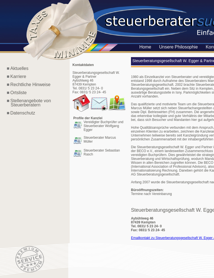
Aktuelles (19, 68)
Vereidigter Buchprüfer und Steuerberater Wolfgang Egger (103, 126)
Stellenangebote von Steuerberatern (29, 102)
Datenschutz (22, 113)
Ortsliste (18, 92)
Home (145, 47)
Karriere (18, 76)
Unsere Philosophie (178, 47)
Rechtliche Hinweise (30, 84)
